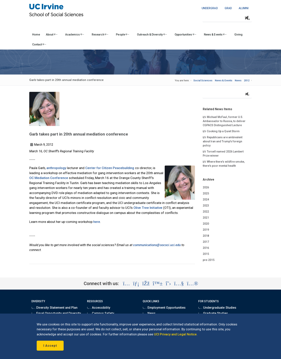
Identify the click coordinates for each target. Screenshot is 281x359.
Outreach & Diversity (152, 34)
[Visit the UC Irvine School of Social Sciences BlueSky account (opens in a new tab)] (158, 283)
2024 (206, 199)
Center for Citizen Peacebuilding (109, 168)
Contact (39, 44)
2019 (206, 229)
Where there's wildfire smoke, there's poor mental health (224, 163)
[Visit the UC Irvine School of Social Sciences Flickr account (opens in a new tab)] (192, 283)
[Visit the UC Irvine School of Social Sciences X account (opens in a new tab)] (168, 283)
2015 (206, 253)
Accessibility (98, 307)
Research (100, 34)
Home (36, 34)
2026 (206, 187)
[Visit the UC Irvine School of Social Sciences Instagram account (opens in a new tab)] (126, 283)
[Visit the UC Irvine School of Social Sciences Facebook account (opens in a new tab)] (145, 283)
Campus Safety (100, 313)
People (122, 34)
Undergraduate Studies (217, 307)
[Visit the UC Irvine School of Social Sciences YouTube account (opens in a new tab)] (179, 283)
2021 (206, 217)
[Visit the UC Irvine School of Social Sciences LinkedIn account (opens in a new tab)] (136, 283)
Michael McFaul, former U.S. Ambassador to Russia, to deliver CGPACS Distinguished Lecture (224, 121)
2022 (206, 211)
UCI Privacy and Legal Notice (175, 334)
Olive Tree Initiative (147, 208)
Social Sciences (202, 80)
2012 (246, 80)
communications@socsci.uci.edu (157, 245)
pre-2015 (208, 259)
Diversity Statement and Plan (54, 307)
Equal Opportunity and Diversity (56, 313)
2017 (206, 241)
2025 (206, 193)
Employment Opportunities (164, 307)
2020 (206, 223)
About (51, 34)
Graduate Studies (213, 313)
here (96, 222)
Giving (238, 34)
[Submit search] (247, 18)
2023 (206, 205)
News (238, 80)
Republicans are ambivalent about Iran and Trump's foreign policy (222, 141)
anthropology (56, 168)
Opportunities (185, 34)
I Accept (50, 345)
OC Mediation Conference (48, 178)
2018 (206, 235)
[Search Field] (227, 18)
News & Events (215, 34)
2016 (206, 247)
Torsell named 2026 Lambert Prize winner (223, 153)
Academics (74, 34)
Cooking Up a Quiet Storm (221, 131)
